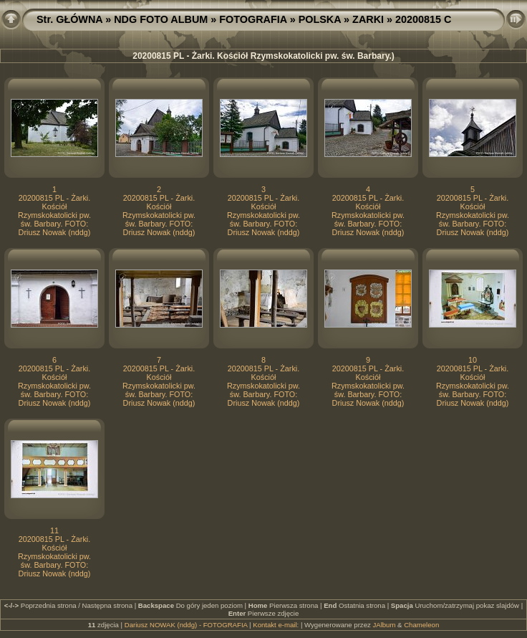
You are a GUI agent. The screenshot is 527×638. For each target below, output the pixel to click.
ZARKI (368, 19)
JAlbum (383, 625)
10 (472, 360)
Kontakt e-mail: (276, 625)
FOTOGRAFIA (252, 19)
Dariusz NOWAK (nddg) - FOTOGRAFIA (186, 625)
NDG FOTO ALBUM (161, 19)
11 (54, 530)
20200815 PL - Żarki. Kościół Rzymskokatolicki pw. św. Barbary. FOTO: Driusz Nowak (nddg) (54, 215)
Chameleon (421, 625)
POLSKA (320, 19)
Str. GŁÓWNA (69, 19)
